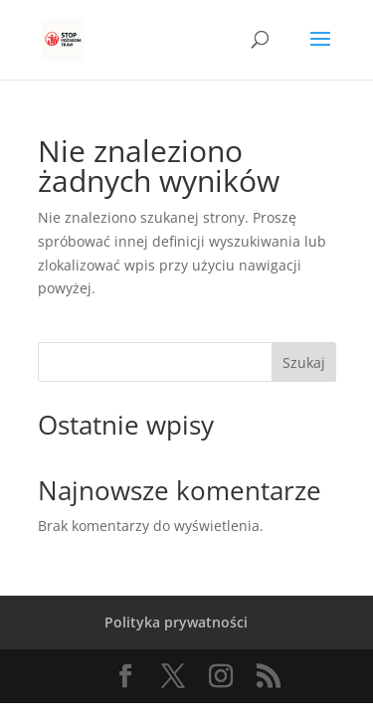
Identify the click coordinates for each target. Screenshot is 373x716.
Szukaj (303, 362)
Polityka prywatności (176, 622)
